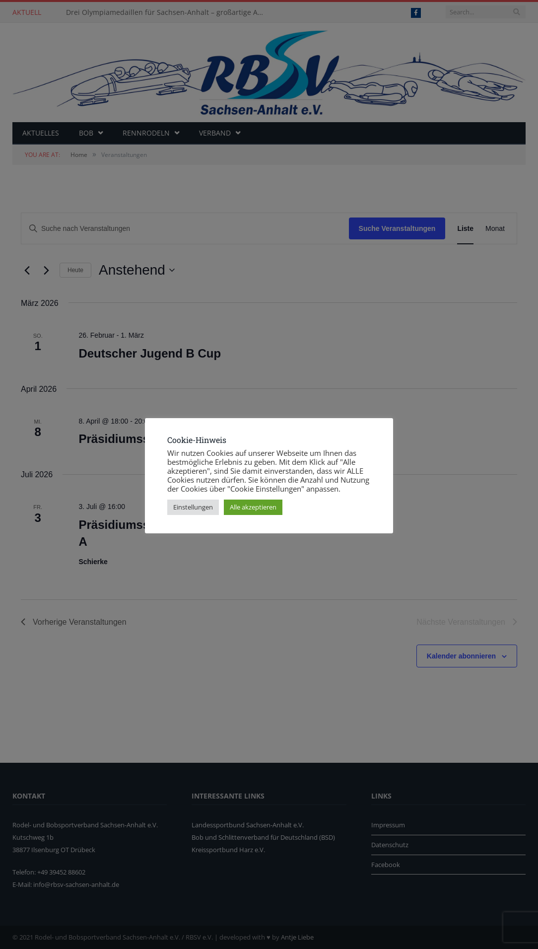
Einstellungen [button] (193, 507)
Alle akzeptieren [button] (253, 507)
